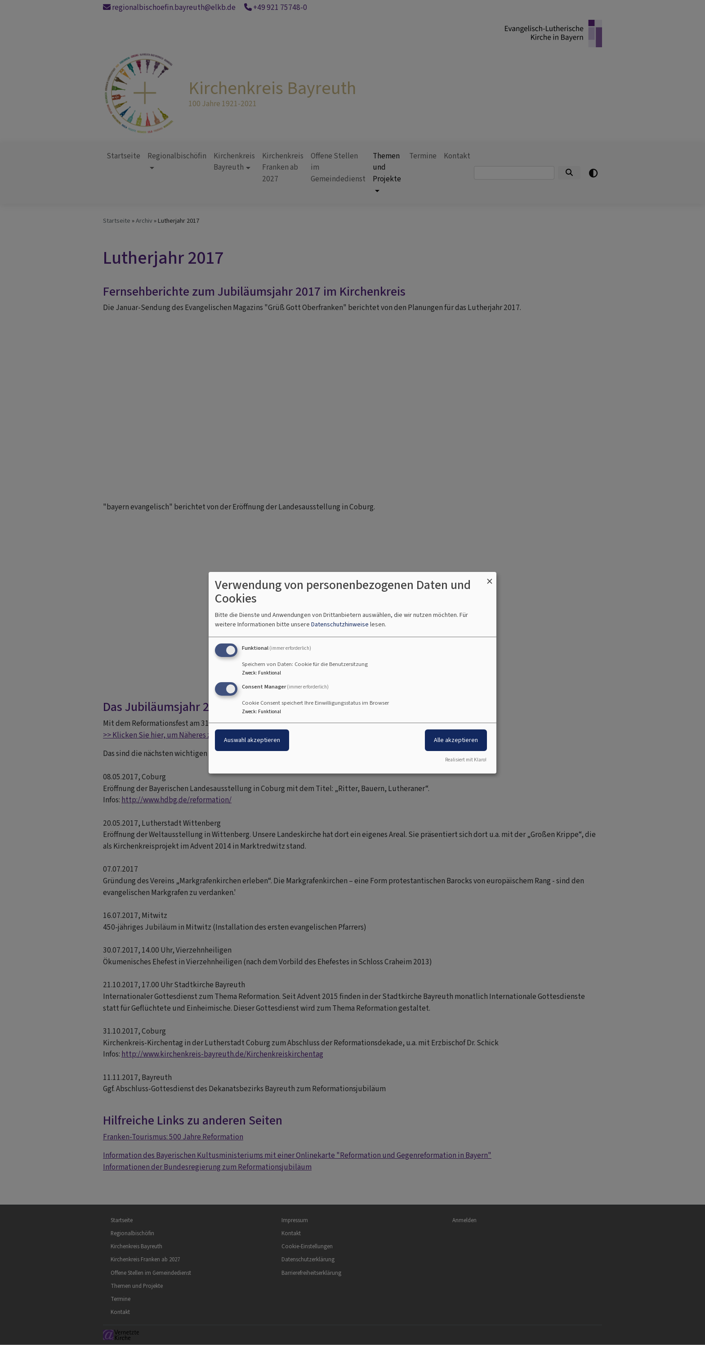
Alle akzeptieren (456, 740)
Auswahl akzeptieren (252, 740)
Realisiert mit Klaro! (465, 759)
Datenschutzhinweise (340, 624)
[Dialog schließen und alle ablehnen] (489, 577)
